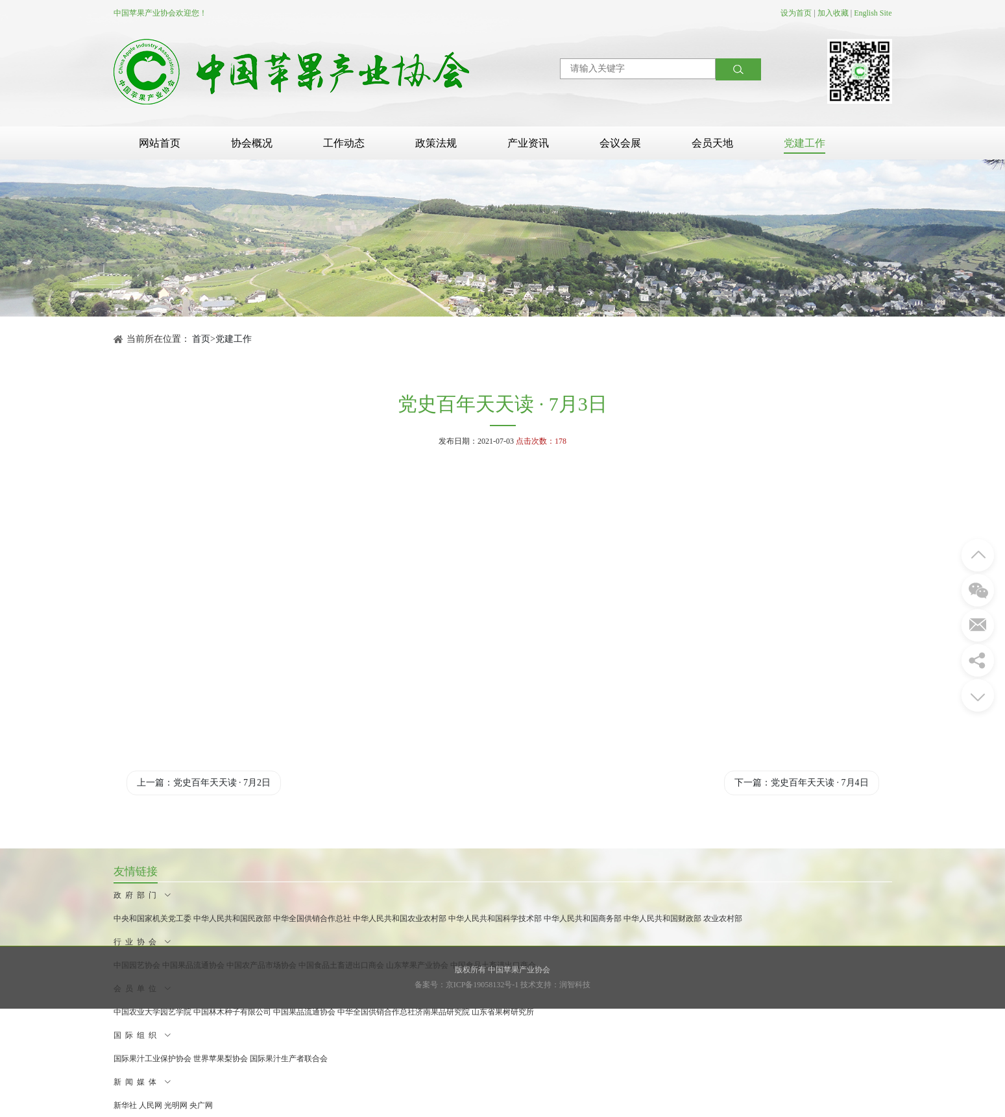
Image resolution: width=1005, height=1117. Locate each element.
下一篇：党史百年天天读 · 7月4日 (801, 782)
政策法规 (436, 143)
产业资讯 (528, 143)
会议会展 (620, 143)
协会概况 (251, 143)
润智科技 (574, 984)
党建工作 (804, 143)
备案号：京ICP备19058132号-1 (467, 984)
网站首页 (159, 143)
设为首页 (796, 13)
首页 (201, 339)
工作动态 (344, 143)
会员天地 (712, 143)
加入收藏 (833, 13)
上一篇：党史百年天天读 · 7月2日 (204, 782)
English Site (872, 13)
